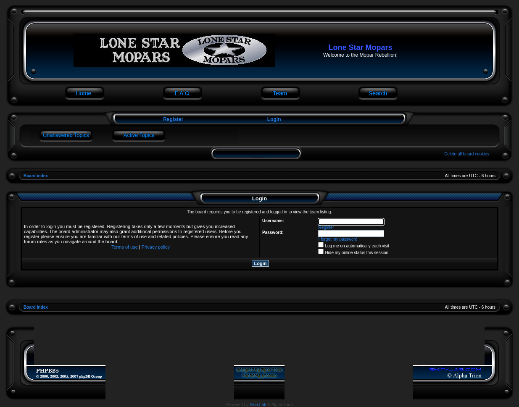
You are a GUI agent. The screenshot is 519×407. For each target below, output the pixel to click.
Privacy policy (156, 246)
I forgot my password (338, 239)
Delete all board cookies (466, 154)
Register (172, 119)
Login (274, 119)
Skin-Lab (258, 404)
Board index (36, 175)
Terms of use (124, 246)
